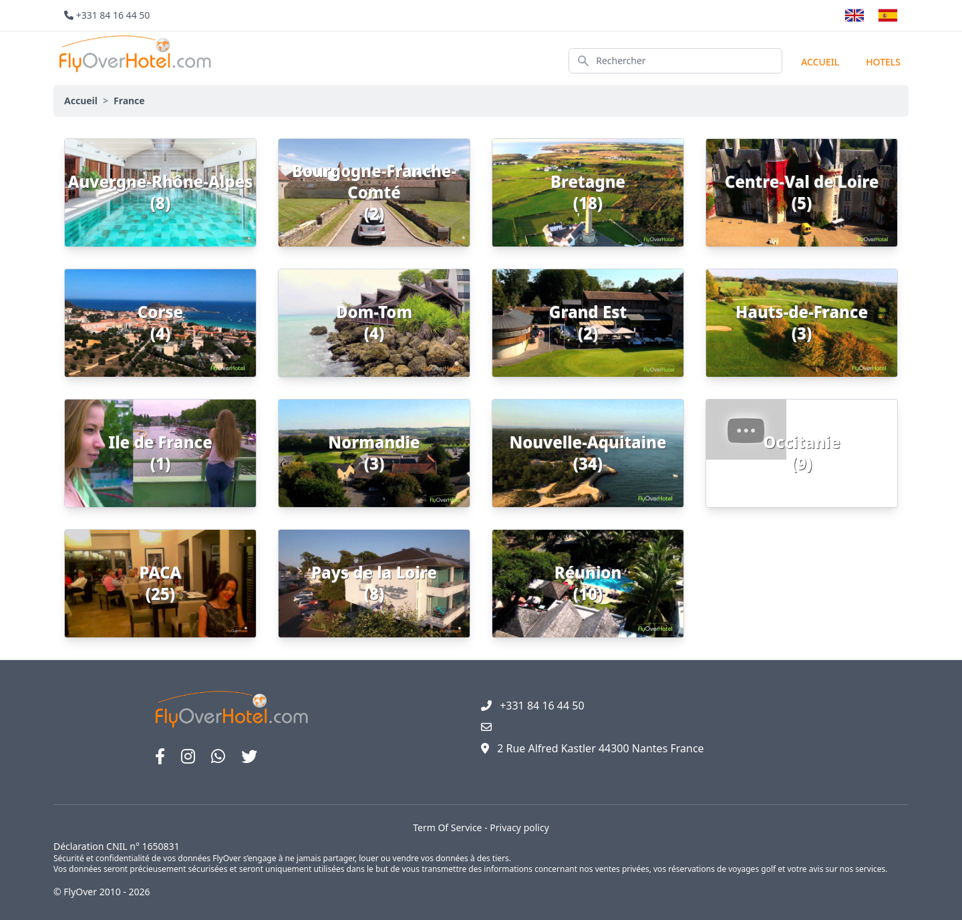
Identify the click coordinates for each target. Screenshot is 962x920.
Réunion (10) (588, 583)
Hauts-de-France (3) (802, 322)
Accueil (820, 61)
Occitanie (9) (801, 452)
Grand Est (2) (588, 322)
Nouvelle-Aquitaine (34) (587, 452)
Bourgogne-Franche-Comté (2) (374, 192)
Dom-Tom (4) (374, 322)
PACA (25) (161, 583)
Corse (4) (160, 322)
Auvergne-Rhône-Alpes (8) (160, 192)
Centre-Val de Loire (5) (802, 192)
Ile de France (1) (160, 452)
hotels (883, 61)
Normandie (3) (374, 452)
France (129, 100)
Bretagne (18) (587, 192)
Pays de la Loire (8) (374, 583)
